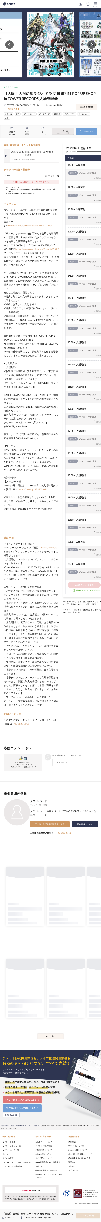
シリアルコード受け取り (12, 1166)
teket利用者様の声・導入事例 (47, 1162)
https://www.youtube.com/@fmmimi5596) (37, 249)
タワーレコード (38, 801)
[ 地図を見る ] (12, 108)
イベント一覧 (32, 1126)
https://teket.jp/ (49, 547)
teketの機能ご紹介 (43, 1154)
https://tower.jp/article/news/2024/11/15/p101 (31, 225)
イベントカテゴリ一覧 (11, 1146)
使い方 (5, 1154)
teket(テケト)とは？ (43, 1142)
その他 (6, 87)
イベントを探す (8, 1142)
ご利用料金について (43, 1150)
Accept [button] (92, 1209)
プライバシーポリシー (77, 1146)
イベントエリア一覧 (10, 1150)
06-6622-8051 (21, 723)
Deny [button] (78, 1209)
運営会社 (72, 1162)
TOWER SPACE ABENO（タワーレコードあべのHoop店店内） (49, 1217)
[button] (3, 1212)
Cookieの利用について (77, 1150)
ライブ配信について (43, 1158)
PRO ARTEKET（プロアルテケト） (17, 1162)
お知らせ (72, 1166)
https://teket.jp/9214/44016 (32, 489)
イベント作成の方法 (43, 1146)
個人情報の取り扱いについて (80, 1154)
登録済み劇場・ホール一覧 (46, 1170)
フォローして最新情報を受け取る (50, 824)
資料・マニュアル (42, 1166)
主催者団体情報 (86, 107)
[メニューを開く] (95, 4)
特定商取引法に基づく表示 (79, 1158)
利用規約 (72, 1142)
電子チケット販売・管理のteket (12, 1126)
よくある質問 (8, 1158)
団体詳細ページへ (84, 824)
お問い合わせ (73, 1170)
